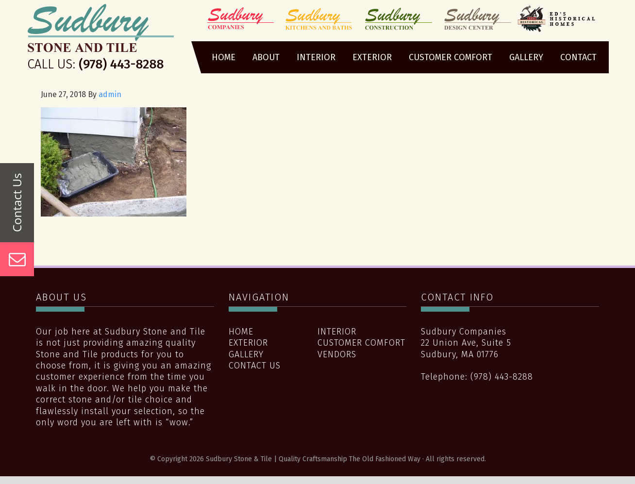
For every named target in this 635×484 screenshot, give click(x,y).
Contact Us (255, 365)
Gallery (246, 354)
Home (241, 331)
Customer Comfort (361, 342)
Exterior (248, 342)
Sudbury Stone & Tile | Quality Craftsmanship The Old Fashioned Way (100, 40)
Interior (337, 331)
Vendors (337, 354)
